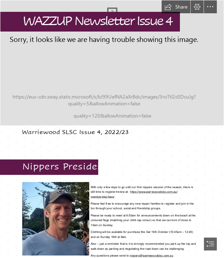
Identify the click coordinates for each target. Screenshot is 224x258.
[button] (176, 6)
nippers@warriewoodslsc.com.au (151, 255)
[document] (112, 129)
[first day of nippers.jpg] (112, 63)
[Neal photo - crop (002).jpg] (55, 218)
